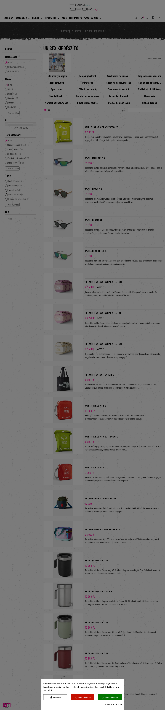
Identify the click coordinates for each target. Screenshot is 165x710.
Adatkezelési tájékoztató (113, 704)
